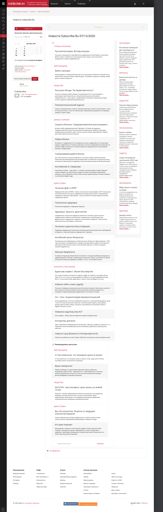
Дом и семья (60, 183)
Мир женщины (60, 66)
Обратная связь (41, 487)
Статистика (20, 91)
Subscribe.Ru (23, 86)
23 (24, 53)
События (63, 487)
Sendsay (62, 480)
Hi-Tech (86, 490)
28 (16, 55)
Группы (70, 2)
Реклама (62, 473)
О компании (40, 473)
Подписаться (28, 29)
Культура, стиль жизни (64, 267)
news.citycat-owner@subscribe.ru (23, 71)
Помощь (16, 483)
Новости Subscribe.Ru (24, 19)
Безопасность (41, 480)
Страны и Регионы (117, 483)
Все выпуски (98, 27)
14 (16, 51)
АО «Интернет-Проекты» (30, 503)
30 (24, 55)
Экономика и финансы (91, 487)
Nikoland (145, 503)
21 (16, 53)
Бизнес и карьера (62, 120)
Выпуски (56, 2)
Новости (32, 11)
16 (24, 51)
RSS (41, 37)
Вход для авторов (19, 473)
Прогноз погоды (116, 477)
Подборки (83, 2)
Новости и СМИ (116, 480)
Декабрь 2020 (31, 43)
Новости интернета (43, 11)
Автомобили (88, 473)
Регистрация (17, 477)
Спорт (113, 473)
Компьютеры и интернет (20, 11)
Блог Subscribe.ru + (42, 477)
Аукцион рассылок (66, 483)
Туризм (86, 477)
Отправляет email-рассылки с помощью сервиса (37, 3)
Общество (58, 85)
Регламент (16, 480)
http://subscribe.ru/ (30, 66)
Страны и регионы (62, 46)
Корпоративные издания (68, 477)
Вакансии (39, 483)
